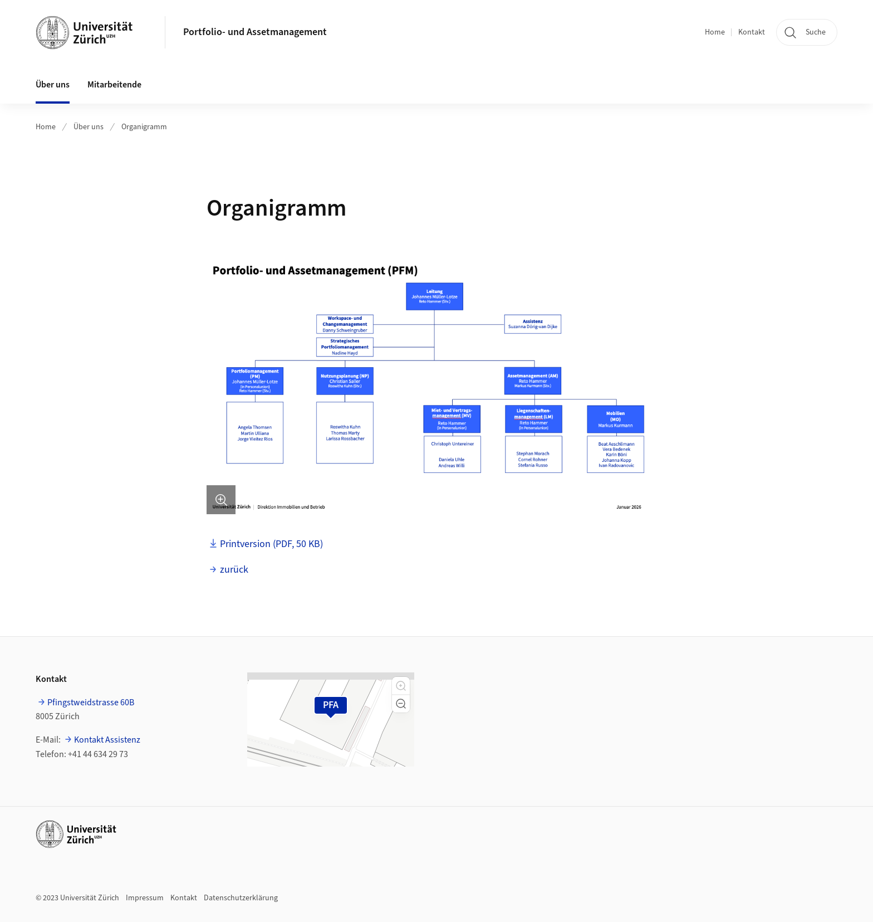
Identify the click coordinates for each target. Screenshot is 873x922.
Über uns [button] (53, 85)
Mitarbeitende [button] (114, 85)
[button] (401, 686)
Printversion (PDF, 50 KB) (271, 544)
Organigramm (144, 127)
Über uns (88, 127)
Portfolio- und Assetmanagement (255, 32)
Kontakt (751, 32)
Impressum (145, 898)
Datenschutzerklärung (241, 898)
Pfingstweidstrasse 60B (90, 702)
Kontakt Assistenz (107, 740)
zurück (234, 570)
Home (715, 32)
